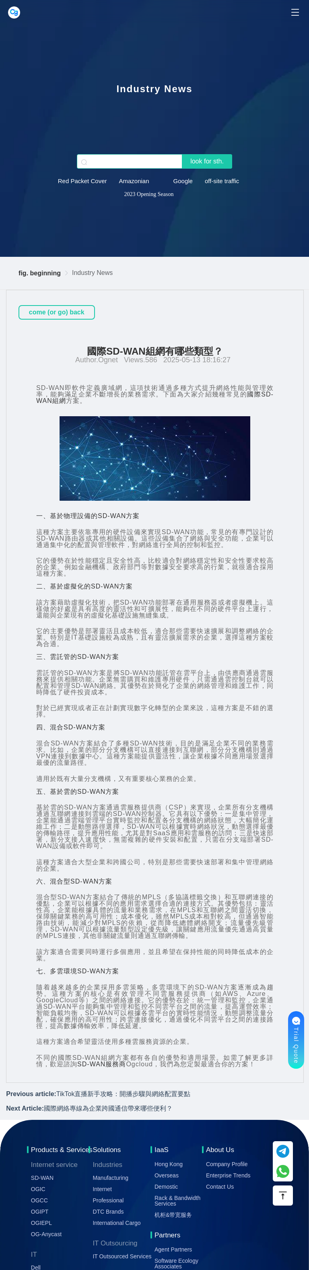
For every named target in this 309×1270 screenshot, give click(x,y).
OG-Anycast (46, 1234)
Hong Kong (168, 1164)
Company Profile (227, 1164)
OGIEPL (41, 1223)
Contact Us (220, 1186)
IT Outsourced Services (122, 1256)
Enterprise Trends (228, 1175)
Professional (108, 1200)
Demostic (166, 1186)
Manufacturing (110, 1178)
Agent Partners (173, 1249)
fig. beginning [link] (40, 273)
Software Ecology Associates (176, 1264)
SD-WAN (42, 1178)
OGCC (39, 1200)
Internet (102, 1189)
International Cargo (116, 1223)
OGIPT (40, 1211)
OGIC (38, 1189)
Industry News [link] (92, 272)
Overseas (166, 1175)
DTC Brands (108, 1211)
